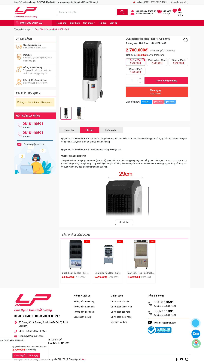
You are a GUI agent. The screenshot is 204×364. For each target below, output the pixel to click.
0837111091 (163, 311)
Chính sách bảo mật (120, 301)
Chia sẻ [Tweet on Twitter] (169, 102)
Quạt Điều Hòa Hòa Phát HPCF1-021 (146, 273)
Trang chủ (61, 23)
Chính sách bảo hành (120, 312)
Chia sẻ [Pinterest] (157, 102)
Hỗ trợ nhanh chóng (179, 2)
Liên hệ (113, 23)
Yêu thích (180, 13)
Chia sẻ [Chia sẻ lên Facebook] (145, 102)
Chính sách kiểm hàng (121, 317)
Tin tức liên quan (28, 93)
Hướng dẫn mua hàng (84, 301)
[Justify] (122, 12)
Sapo (84, 359)
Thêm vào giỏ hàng (166, 80)
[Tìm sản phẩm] (87, 12)
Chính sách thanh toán (121, 307)
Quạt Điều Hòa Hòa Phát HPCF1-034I (80, 273)
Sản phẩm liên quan (76, 234)
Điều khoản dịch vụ (82, 317)
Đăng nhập (141, 11)
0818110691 (33, 124)
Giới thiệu (75, 23)
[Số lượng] (132, 80)
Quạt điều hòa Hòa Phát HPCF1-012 (112, 273)
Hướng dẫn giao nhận (84, 312)
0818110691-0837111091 (156, 2)
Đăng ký (152, 11)
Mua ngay (155, 92)
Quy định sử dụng (119, 322)
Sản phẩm (88, 23)
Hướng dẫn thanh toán (84, 307)
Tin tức (102, 23)
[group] (91, 71)
